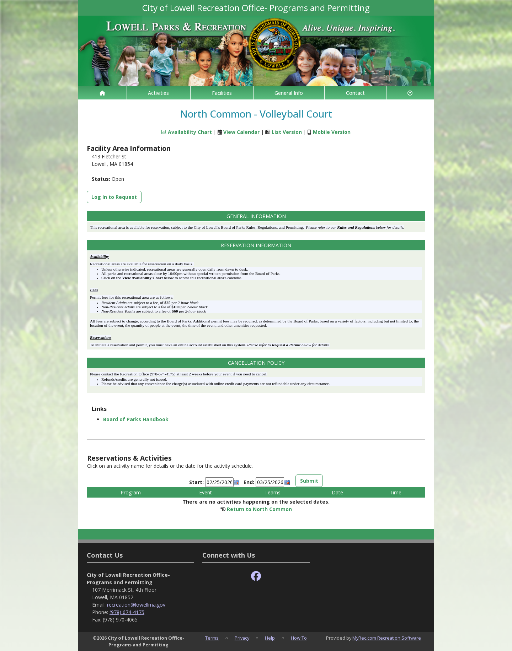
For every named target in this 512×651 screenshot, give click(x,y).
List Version (287, 132)
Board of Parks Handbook (136, 419)
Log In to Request (114, 197)
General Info (288, 92)
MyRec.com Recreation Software (386, 638)
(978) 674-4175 (127, 612)
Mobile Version (332, 132)
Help (270, 638)
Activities (158, 92)
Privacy (242, 638)
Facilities (222, 92)
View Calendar (241, 132)
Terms (212, 638)
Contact (355, 92)
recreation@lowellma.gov (136, 604)
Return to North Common (259, 509)
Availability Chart (186, 132)
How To (299, 638)
